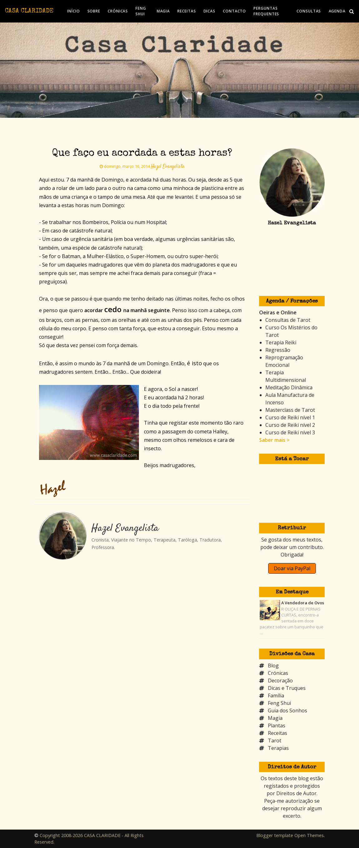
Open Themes (309, 835)
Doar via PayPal (292, 568)
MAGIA (163, 11)
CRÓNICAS (118, 11)
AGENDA (337, 11)
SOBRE (94, 11)
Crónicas (278, 673)
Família (276, 695)
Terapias (278, 748)
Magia (275, 718)
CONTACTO (234, 11)
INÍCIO (73, 11)
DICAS (210, 11)
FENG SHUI (140, 11)
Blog (273, 665)
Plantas (276, 725)
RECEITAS (186, 11)
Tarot (274, 740)
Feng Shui (279, 703)
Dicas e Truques (287, 688)
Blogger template (274, 835)
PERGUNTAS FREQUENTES (266, 11)
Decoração (280, 680)
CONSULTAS (309, 11)
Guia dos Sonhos (287, 710)
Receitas (277, 733)
